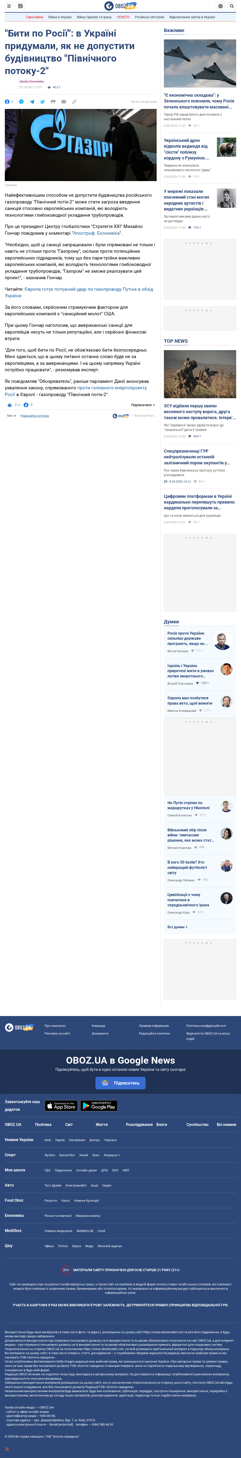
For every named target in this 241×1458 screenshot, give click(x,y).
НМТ (126, 1170)
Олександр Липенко (181, 880)
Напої (65, 1200)
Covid (101, 1231)
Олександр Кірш (178, 912)
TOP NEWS (176, 341)
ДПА (104, 1170)
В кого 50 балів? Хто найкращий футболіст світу (187, 867)
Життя (102, 1124)
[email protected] (61, 1424)
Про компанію (55, 1026)
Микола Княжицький (181, 711)
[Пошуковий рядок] (232, 6)
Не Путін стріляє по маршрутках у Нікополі (188, 805)
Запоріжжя (77, 1140)
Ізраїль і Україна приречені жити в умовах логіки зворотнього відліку (190, 671)
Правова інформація (154, 1026)
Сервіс (107, 1185)
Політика (43, 1124)
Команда (98, 1026)
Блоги (161, 1124)
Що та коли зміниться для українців (192, 516)
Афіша (49, 1246)
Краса (76, 1246)
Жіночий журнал (110, 1246)
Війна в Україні (60, 17)
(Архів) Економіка (31, 81)
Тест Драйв (53, 1185)
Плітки (63, 1246)
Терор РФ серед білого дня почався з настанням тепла (193, 117)
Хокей (83, 1155)
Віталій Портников (180, 683)
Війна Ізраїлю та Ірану (94, 17)
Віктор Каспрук (177, 651)
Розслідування (139, 1124)
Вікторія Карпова (179, 848)
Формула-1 (112, 1155)
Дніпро (94, 1140)
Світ (69, 1124)
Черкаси (110, 1140)
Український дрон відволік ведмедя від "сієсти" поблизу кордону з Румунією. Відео (186, 149)
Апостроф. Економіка (96, 233)
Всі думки (176, 927)
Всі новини (226, 1124)
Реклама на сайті (57, 1033)
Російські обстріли (149, 17)
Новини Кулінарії (86, 1200)
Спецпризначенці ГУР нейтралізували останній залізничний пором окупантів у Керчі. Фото (195, 457)
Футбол (50, 1155)
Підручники (63, 1170)
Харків (60, 1140)
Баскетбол (67, 1155)
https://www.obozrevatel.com (163, 1332)
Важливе (174, 30)
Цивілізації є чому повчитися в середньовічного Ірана (188, 899)
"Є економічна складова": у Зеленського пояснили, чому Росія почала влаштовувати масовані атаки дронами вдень (199, 101)
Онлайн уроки (86, 1170)
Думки (171, 622)
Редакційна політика (34, 415)
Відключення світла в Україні (192, 17)
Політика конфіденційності (206, 1026)
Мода (89, 1246)
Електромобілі (76, 1185)
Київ (48, 1140)
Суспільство (197, 1124)
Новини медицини (58, 1231)
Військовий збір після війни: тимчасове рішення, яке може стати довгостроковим (190, 835)
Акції (94, 1185)
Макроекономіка (88, 1216)
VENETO (123, 17)
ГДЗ (47, 1170)
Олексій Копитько (179, 815)
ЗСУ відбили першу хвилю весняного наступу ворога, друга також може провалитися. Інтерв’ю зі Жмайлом (200, 412)
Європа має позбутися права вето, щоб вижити (189, 701)
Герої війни (34, 17)
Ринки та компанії (58, 1216)
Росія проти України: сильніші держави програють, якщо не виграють (186, 638)
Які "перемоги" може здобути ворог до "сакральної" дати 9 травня (194, 427)
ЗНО (115, 1170)
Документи (100, 1033)
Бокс (96, 1155)
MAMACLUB (85, 1231)
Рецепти (51, 1200)
